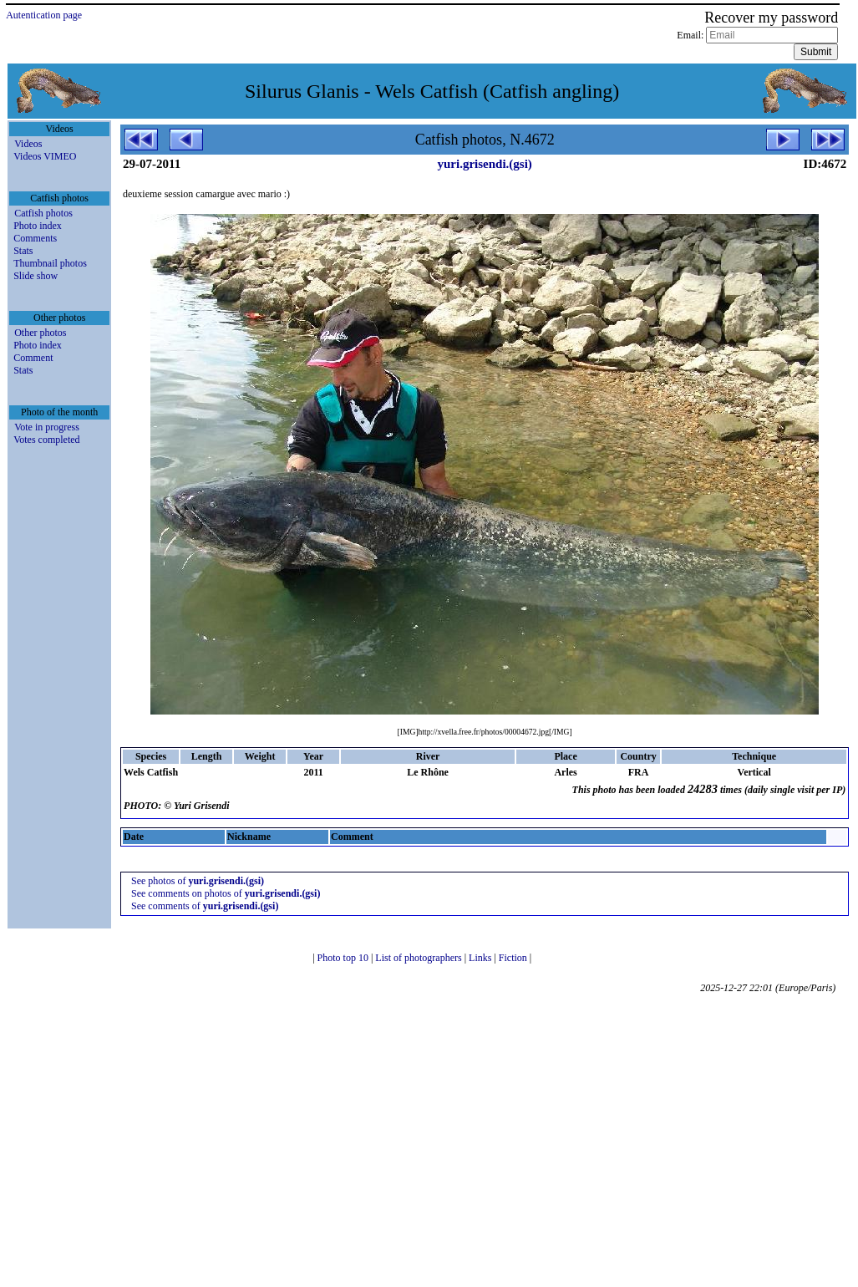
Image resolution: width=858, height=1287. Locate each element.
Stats (23, 251)
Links (481, 958)
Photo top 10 (344, 958)
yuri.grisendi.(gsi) (484, 163)
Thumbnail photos (50, 263)
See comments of (204, 906)
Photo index (37, 225)
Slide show (35, 276)
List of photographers (419, 958)
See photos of (197, 881)
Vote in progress (46, 427)
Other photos (40, 332)
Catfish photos (43, 213)
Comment (33, 358)
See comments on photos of (225, 893)
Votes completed (46, 439)
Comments (35, 238)
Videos (28, 144)
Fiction (514, 958)
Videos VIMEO (44, 156)
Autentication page (44, 15)
